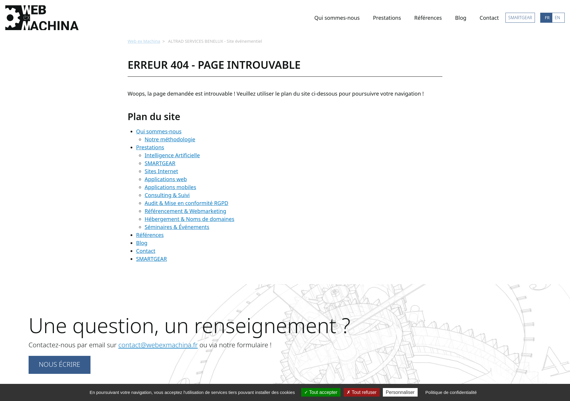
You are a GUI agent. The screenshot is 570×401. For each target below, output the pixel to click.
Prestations (387, 17)
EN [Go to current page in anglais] (557, 17)
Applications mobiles (170, 186)
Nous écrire (59, 363)
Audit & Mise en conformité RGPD (186, 202)
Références (428, 17)
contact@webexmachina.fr (157, 344)
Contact (489, 17)
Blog (460, 17)
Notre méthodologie (170, 138)
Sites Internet (161, 170)
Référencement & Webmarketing (185, 210)
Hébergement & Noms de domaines (189, 218)
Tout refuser (362, 392)
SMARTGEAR (520, 17)
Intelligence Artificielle (172, 154)
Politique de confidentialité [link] (451, 392)
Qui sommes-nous (337, 17)
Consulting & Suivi (167, 194)
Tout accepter (320, 392)
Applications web (166, 178)
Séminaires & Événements (177, 226)
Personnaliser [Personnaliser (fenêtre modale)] (400, 392)
